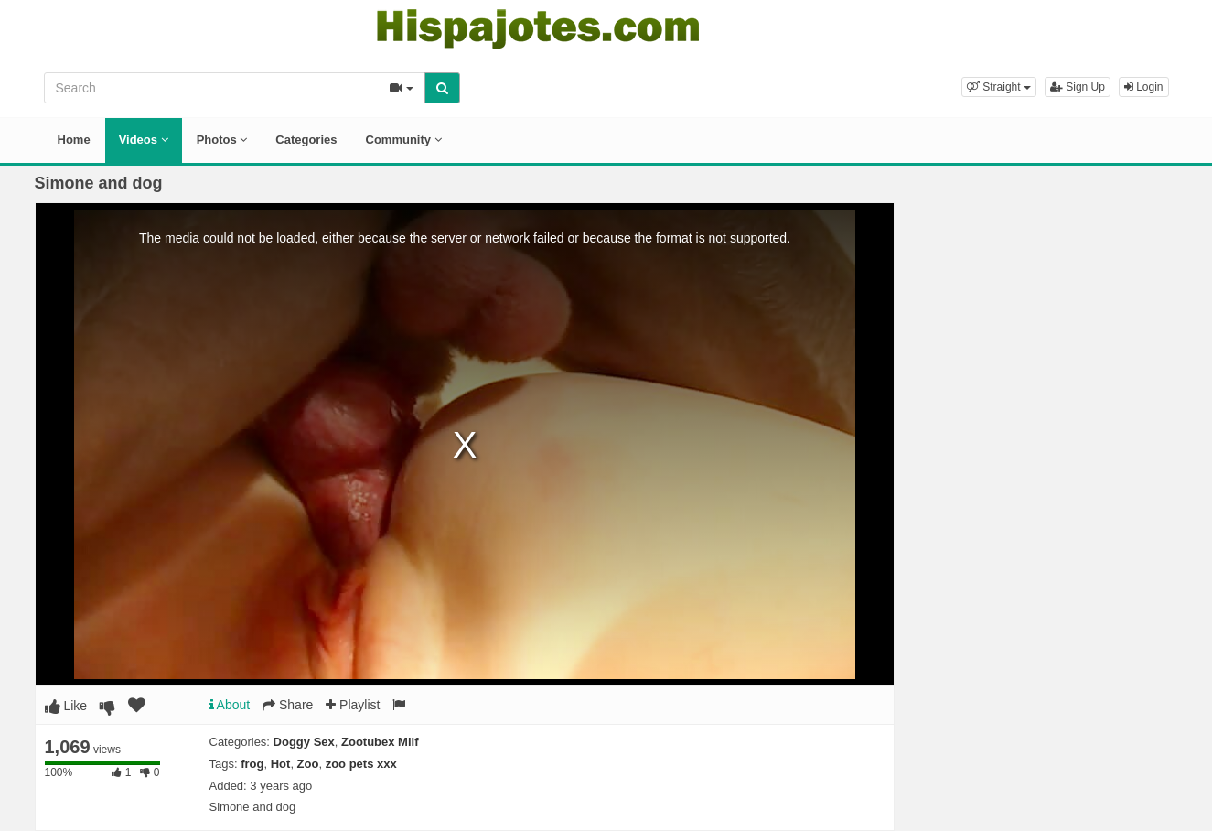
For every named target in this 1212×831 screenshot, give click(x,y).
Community (404, 139)
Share (288, 704)
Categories (306, 139)
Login (1144, 87)
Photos (222, 139)
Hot (281, 764)
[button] (998, 87)
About (230, 704)
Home (74, 139)
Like (66, 705)
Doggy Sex (304, 742)
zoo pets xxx (361, 764)
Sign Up (1077, 87)
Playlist (353, 704)
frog (252, 764)
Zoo (308, 764)
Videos (143, 139)
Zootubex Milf (380, 742)
